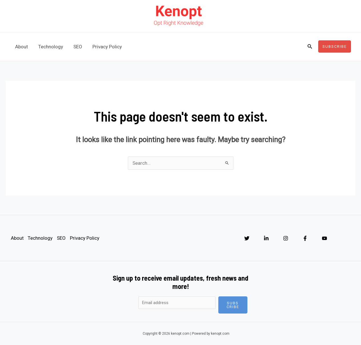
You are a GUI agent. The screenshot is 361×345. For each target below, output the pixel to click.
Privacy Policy (105, 46)
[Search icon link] (309, 46)
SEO (76, 46)
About (21, 46)
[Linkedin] (266, 238)
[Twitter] (246, 238)
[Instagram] (285, 238)
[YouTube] (324, 238)
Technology (49, 46)
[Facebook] (305, 238)
